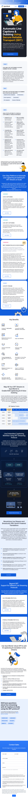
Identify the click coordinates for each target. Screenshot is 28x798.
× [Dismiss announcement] (26, 2)
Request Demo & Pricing (14, 512)
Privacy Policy (4, 783)
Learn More (7, 213)
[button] (26, 6)
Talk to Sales (21, 6)
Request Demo (10, 54)
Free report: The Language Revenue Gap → (13, 3)
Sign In (16, 6)
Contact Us (7, 305)
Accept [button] (14, 795)
